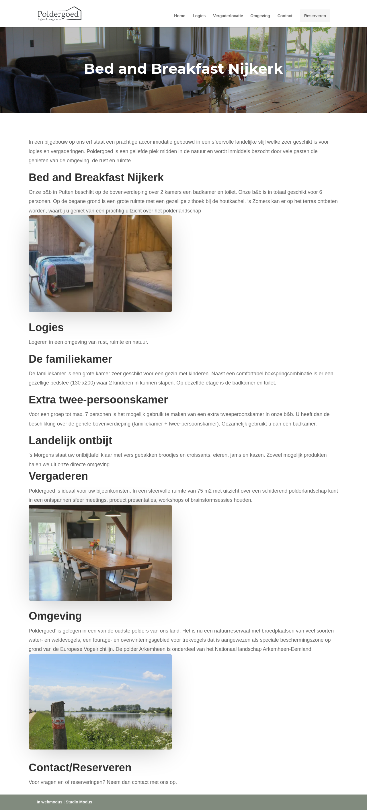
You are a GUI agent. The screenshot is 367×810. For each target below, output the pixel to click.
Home (179, 16)
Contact (285, 16)
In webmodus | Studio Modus (64, 802)
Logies (199, 16)
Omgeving (260, 16)
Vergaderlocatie (228, 16)
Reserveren (315, 15)
